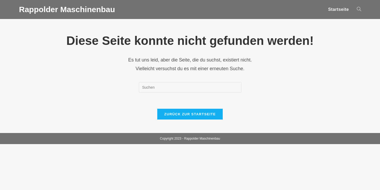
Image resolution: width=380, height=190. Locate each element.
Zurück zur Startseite (190, 114)
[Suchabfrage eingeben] (190, 87)
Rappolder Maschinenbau (67, 9)
